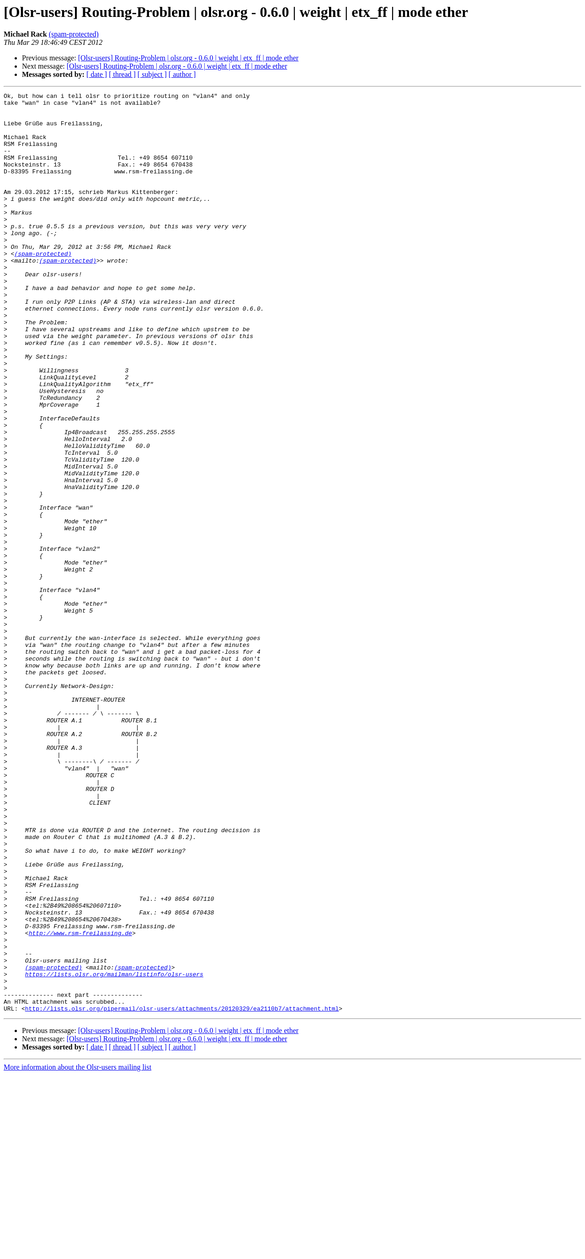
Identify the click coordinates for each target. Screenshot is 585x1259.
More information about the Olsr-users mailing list (77, 1251)
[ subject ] (152, 74)
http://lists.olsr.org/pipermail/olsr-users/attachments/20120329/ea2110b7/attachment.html (182, 1192)
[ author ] (182, 74)
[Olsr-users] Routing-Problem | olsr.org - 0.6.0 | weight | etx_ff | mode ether (188, 58)
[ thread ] (122, 74)
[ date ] (96, 74)
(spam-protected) (74, 34)
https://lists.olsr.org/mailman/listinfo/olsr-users (114, 1151)
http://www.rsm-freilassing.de (80, 1102)
